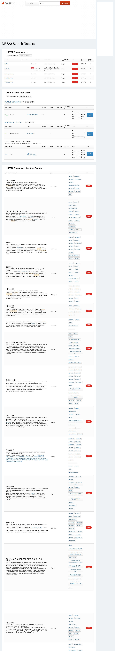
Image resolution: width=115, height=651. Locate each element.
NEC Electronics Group (15, 122)
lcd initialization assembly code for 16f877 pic (75, 495)
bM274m (19, 230)
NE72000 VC (71, 354)
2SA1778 (8, 393)
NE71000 (78, 534)
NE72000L (71, 269)
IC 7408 (76, 562)
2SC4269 (18, 393)
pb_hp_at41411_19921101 (75, 322)
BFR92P (32, 396)
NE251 (76, 360)
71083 (70, 537)
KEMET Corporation (13, 102)
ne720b (77, 365)
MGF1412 (76, 310)
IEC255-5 (76, 209)
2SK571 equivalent (74, 237)
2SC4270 (18, 395)
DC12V (36, 210)
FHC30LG (71, 392)
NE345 (29, 449)
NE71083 (71, 331)
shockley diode (73, 587)
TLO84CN (71, 605)
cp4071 (75, 558)
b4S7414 (34, 447)
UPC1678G (78, 338)
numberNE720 (77, 197)
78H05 (70, 558)
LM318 (70, 555)
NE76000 (71, 527)
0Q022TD (77, 222)
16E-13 (79, 376)
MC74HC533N (72, 615)
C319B (70, 310)
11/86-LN (71, 336)
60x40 (31, 207)
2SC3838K (29, 395)
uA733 (70, 553)
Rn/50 (70, 248)
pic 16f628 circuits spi (75, 490)
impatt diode (79, 430)
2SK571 (77, 230)
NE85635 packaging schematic (76, 351)
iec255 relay (72, 214)
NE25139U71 (79, 371)
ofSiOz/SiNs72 (72, 441)
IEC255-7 (76, 204)
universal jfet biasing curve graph (75, 423)
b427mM (19, 250)
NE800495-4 (71, 432)
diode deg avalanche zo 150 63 (75, 414)
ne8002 (77, 417)
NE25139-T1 (71, 371)
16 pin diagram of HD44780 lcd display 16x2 (75, 475)
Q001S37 (39, 447)
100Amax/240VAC (73, 199)
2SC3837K (31, 393)
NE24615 (78, 326)
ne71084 (71, 529)
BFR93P (22, 396)
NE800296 (71, 410)
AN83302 (71, 329)
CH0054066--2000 (73, 194)
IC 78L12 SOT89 (72, 399)
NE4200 (77, 532)
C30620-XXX (71, 299)
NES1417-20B (72, 450)
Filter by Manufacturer (12, 55)
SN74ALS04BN (77, 546)
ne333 (70, 341)
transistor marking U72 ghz (75, 368)
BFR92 (46, 396)
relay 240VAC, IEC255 (74, 206)
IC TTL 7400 (77, 570)
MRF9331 (71, 320)
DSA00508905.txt (73, 218)
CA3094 (76, 555)
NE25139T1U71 (72, 376)
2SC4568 (8, 398)
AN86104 (77, 336)
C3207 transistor (73, 610)
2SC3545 (36, 393)
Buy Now (89, 115)
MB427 (77, 185)
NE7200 (76, 239)
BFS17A (38, 395)
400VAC (70, 204)
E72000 (70, 267)
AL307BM (71, 397)
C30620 (33, 294)
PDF (75, 64)
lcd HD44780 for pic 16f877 (75, 483)
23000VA (71, 201)
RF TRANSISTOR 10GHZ (74, 313)
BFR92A (8, 396)
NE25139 (8, 369)
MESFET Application (74, 542)
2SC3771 (41, 393)
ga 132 (70, 258)
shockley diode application (75, 593)
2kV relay (71, 211)
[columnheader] (11, 60)
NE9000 (70, 356)
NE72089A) (77, 178)
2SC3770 (13, 393)
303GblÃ (71, 292)
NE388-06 (77, 394)
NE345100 (78, 443)
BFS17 (34, 395)
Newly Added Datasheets (28, 645)
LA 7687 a (71, 453)
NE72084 (71, 227)
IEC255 (70, 209)
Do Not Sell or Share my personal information (56, 645)
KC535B (80, 399)
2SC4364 (13, 395)
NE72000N (71, 286)
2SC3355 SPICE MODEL (74, 305)
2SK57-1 (71, 239)
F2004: (80, 303)
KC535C (70, 394)
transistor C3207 (73, 602)
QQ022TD (25, 250)
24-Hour (80, 362)
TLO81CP (80, 612)
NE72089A (76, 176)
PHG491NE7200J (32, 114)
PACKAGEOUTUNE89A (74, 183)
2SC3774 (26, 396)
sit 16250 (77, 453)
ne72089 (71, 188)
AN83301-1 (71, 326)
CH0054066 (22, 207)
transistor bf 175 (73, 347)
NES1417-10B (78, 455)
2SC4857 (13, 398)
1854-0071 (71, 567)
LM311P (76, 553)
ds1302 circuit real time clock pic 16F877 (75, 465)
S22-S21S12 (71, 443)
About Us (91, 645)
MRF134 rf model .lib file (75, 315)
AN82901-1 (34, 420)
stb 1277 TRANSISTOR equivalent (75, 344)
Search (65, 3)
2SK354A (77, 188)
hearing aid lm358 (73, 404)
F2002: (70, 303)
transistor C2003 (73, 308)
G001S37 (77, 436)
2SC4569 (16, 396)
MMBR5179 (24, 393)
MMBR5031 (41, 391)
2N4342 (70, 570)
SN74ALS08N (72, 548)
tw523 (70, 498)
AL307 (70, 402)
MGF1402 (76, 318)
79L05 (75, 402)
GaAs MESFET (78, 529)
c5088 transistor (73, 600)
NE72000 (71, 181)
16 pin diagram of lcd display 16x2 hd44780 (75, 487)
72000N (77, 274)
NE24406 (78, 576)
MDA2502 (78, 567)
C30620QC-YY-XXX (73, 297)
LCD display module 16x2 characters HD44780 (75, 469)
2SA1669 (8, 395)
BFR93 (12, 396)
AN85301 (77, 334)
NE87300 (76, 525)
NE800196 (71, 430)
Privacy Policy (39, 645)
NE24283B (77, 527)
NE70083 (77, 331)
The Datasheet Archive (8, 3)
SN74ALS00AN (72, 550)
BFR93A (42, 396)
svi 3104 (79, 354)
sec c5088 (78, 605)
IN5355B (71, 607)
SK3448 (70, 419)
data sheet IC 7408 (73, 560)
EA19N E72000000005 (31, 154)
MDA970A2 (71, 565)
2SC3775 (36, 396)
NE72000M (71, 185)
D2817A (76, 607)
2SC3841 (43, 395)
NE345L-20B (71, 448)
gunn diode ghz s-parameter (76, 427)
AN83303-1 (77, 329)
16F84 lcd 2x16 (72, 472)
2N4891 (70, 562)
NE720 (70, 176)
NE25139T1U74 (72, 362)
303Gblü (44, 293)
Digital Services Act (75, 645)
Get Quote (89, 133)
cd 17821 (79, 450)
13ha (76, 271)
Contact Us (84, 645)
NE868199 (71, 585)
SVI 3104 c (71, 338)
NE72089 (71, 253)
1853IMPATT (71, 598)
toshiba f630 (72, 612)
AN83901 (71, 334)
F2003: (75, 303)
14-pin (70, 294)
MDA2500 (78, 565)
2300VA (76, 201)
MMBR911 (19, 398)
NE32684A (71, 534)
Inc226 (70, 462)
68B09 (70, 546)
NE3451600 (76, 438)
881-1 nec (78, 446)
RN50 (70, 190)
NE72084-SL (31, 133)
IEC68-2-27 (71, 216)
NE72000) (71, 178)
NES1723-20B (72, 458)
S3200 (70, 525)
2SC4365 (23, 395)
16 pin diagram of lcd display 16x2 (75, 479)
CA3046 (79, 550)
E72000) (70, 264)
